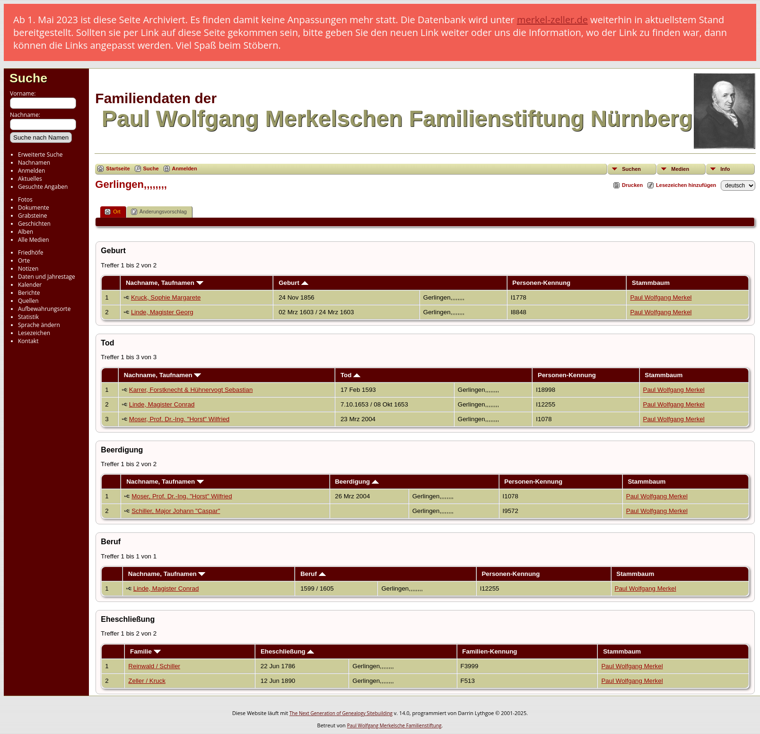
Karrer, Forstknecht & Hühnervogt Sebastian (191, 389)
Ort (112, 211)
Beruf (313, 573)
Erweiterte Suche (40, 154)
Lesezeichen (34, 333)
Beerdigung (357, 481)
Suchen (631, 169)
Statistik (28, 317)
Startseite (118, 168)
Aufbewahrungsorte (44, 309)
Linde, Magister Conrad (162, 404)
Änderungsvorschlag (159, 211)
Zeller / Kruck (147, 680)
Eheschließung (287, 651)
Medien (680, 169)
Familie (145, 651)
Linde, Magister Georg (162, 312)
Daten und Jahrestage (46, 277)
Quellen (28, 301)
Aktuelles (30, 179)
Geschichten (34, 224)
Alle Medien (33, 240)
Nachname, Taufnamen (164, 282)
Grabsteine (32, 216)
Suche (28, 78)
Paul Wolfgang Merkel (660, 297)
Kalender (30, 285)
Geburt (293, 282)
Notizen (28, 269)
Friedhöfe (31, 252)
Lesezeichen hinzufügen (686, 185)
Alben (25, 232)
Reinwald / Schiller (154, 666)
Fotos (25, 199)
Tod (350, 375)
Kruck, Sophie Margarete (166, 297)
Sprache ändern (39, 325)
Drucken (632, 185)
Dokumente (33, 207)
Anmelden (31, 171)
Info (725, 169)
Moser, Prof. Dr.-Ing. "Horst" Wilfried (179, 419)
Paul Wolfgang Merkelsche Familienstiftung (394, 725)
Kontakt (28, 341)
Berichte (29, 293)
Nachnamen (34, 163)
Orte (24, 260)
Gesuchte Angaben (43, 187)
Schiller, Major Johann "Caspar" (175, 510)
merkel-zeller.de (552, 19)
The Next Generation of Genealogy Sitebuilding (341, 713)
